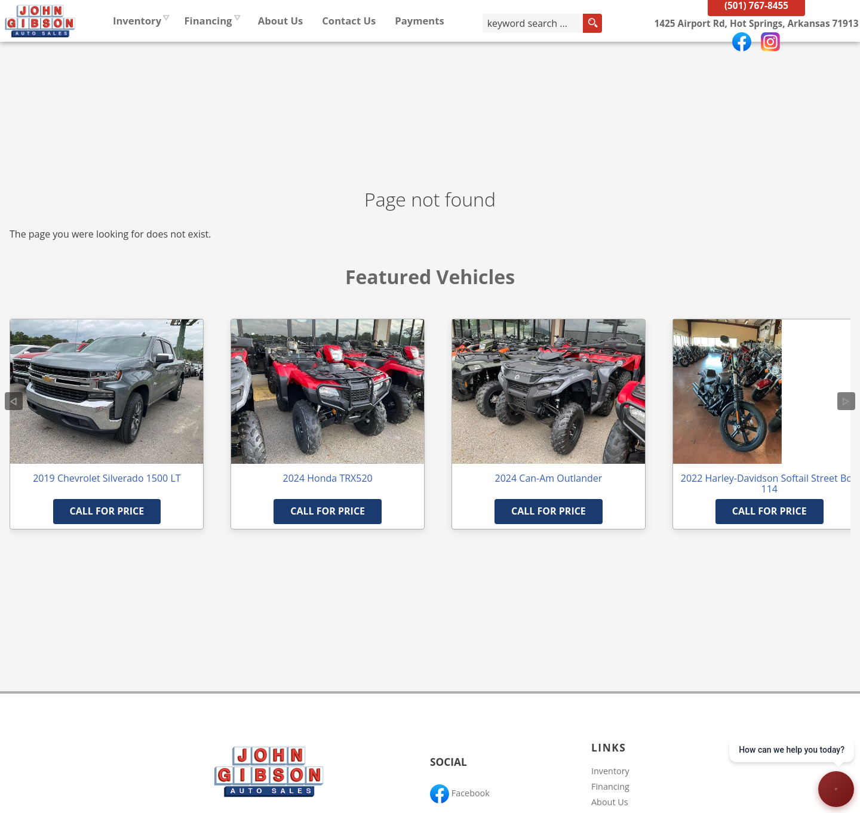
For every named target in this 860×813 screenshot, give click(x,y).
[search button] (615, 53)
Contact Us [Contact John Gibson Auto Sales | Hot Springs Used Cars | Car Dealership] (421, 50)
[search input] (565, 53)
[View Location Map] (749, 53)
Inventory (209, 50)
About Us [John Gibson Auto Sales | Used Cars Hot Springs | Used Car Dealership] (353, 50)
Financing (610, 786)
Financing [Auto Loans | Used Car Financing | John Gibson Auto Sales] (280, 50)
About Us (609, 802)
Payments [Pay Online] (492, 50)
